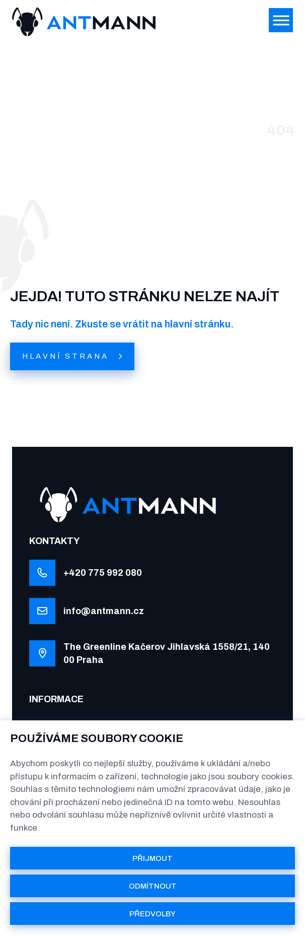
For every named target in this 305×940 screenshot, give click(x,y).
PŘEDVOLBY (152, 914)
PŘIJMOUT (152, 858)
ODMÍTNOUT (153, 886)
